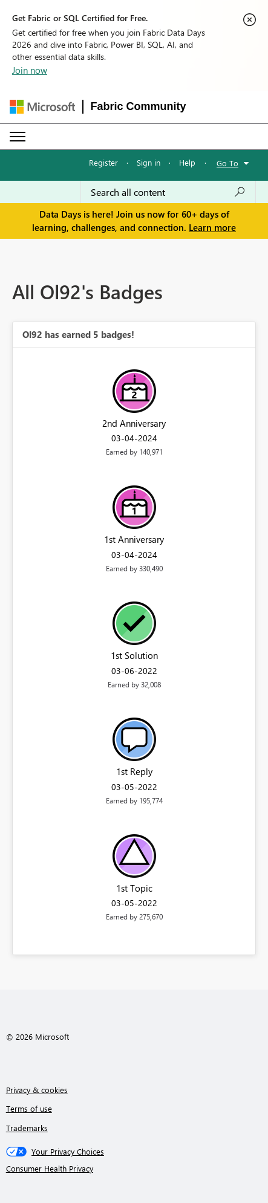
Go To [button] (227, 163)
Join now (29, 70)
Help (187, 162)
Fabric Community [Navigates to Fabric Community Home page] (138, 106)
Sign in (148, 162)
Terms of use (29, 1108)
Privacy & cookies (37, 1090)
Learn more (212, 227)
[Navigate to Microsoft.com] (42, 107)
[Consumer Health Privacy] (134, 1168)
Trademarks (27, 1128)
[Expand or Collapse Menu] (17, 136)
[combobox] (168, 192)
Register (103, 162)
